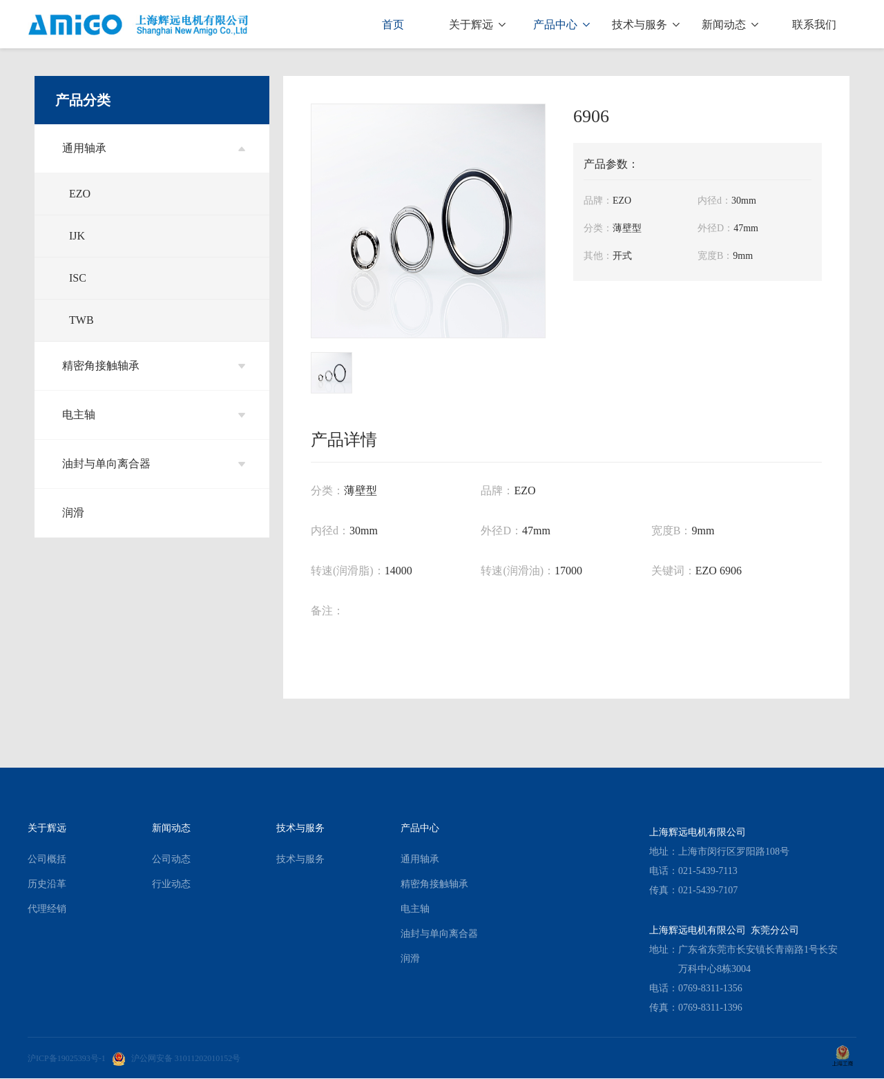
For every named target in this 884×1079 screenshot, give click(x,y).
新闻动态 (730, 24)
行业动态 (171, 884)
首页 (393, 24)
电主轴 (153, 414)
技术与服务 (646, 24)
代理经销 (47, 909)
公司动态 (171, 859)
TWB (81, 320)
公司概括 (47, 859)
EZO (79, 194)
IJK (77, 236)
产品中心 (561, 24)
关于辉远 (477, 24)
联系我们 (814, 24)
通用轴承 (153, 148)
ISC (77, 278)
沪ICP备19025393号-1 (67, 1058)
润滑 (73, 512)
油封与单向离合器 (153, 463)
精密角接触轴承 (153, 365)
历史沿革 (47, 884)
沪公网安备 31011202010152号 (176, 1058)
